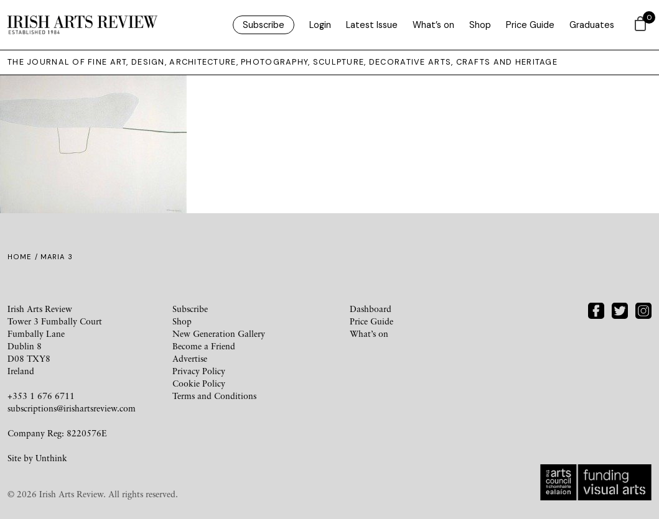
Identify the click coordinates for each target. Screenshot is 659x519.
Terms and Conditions (214, 395)
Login (320, 24)
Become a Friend (203, 346)
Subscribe (263, 24)
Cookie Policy (198, 383)
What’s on (433, 24)
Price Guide (530, 24)
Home (19, 256)
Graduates (591, 24)
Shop (480, 24)
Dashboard (370, 308)
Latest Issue (372, 24)
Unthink (51, 457)
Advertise (189, 358)
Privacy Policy (198, 370)
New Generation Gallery (218, 333)
